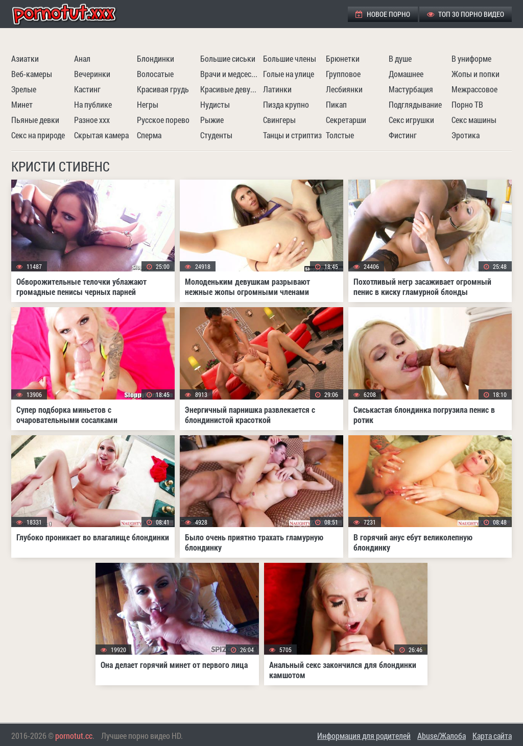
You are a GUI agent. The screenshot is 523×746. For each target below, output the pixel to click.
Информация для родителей (364, 735)
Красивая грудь (163, 89)
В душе (400, 58)
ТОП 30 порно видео (465, 14)
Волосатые (155, 73)
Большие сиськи (227, 58)
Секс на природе (38, 135)
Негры (147, 104)
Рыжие (212, 119)
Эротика (465, 135)
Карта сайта (492, 735)
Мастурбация (411, 89)
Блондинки (155, 58)
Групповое (343, 73)
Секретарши (346, 119)
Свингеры (279, 119)
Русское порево (163, 119)
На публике (93, 104)
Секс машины (473, 119)
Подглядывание (415, 104)
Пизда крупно (286, 104)
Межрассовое (474, 89)
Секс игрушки (411, 119)
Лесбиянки (344, 89)
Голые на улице (288, 73)
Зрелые (23, 89)
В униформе (471, 58)
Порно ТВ (467, 104)
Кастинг (87, 89)
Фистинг (403, 135)
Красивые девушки (230, 89)
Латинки (277, 89)
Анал (82, 58)
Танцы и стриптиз (292, 135)
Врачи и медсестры (230, 73)
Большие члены (289, 58)
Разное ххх (92, 119)
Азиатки (25, 58)
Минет (22, 104)
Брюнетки (343, 58)
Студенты (216, 135)
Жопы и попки (475, 73)
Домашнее (406, 73)
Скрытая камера (101, 135)
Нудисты (215, 104)
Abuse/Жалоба (441, 735)
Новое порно (382, 14)
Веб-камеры (31, 73)
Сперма (149, 135)
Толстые (340, 135)
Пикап (336, 104)
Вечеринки (92, 73)
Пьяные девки (35, 119)
